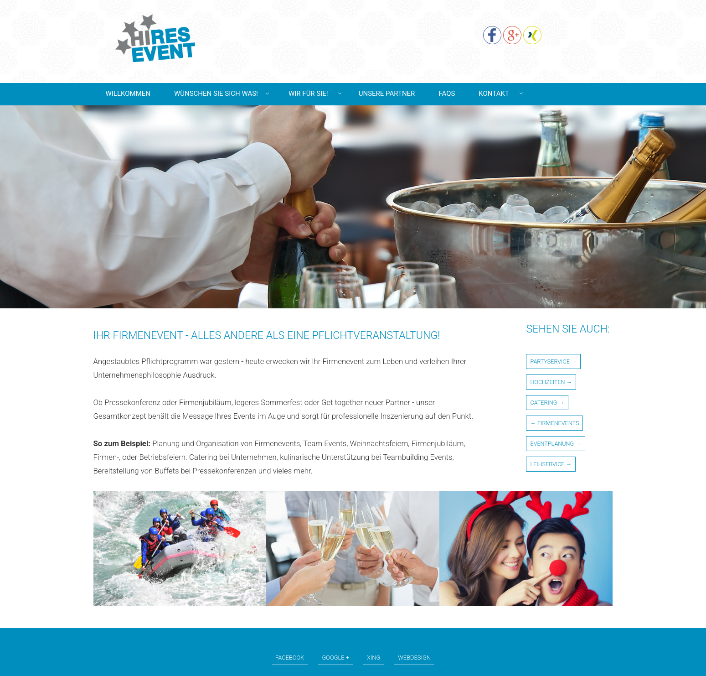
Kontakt (494, 93)
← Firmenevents (554, 423)
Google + (335, 657)
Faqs (446, 93)
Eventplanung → (555, 443)
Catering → (547, 402)
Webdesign (414, 657)
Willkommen (128, 93)
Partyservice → (553, 361)
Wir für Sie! (308, 93)
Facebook (289, 657)
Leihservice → (551, 464)
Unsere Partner (387, 93)
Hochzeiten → (551, 382)
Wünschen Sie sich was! (216, 93)
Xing (373, 657)
